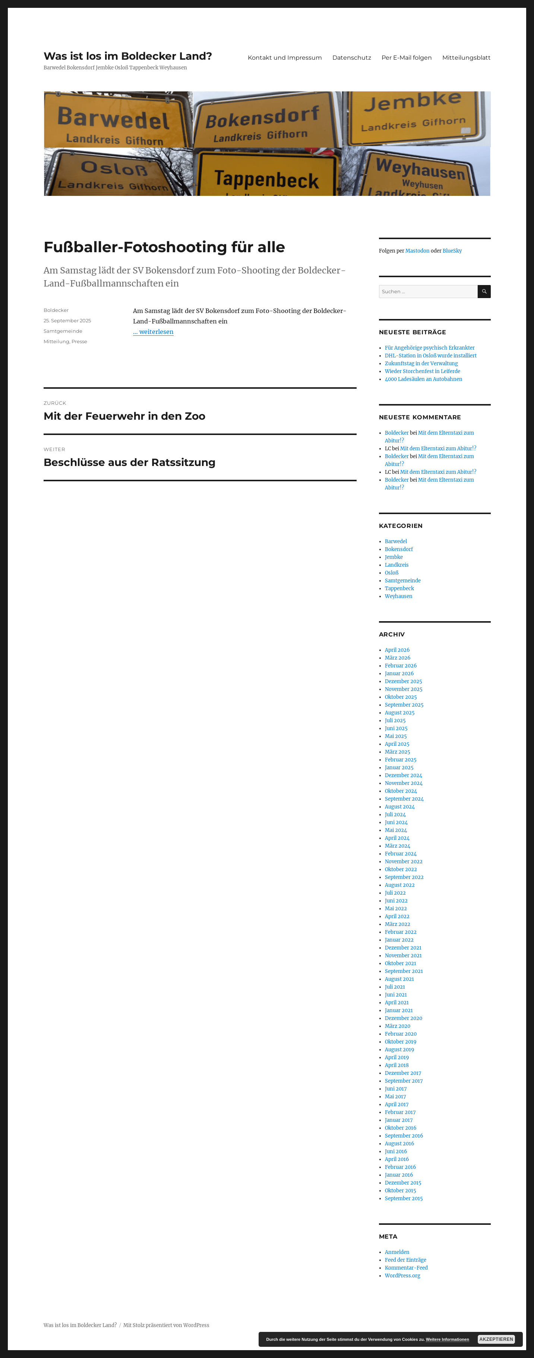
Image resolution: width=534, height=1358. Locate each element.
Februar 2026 (401, 666)
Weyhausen (399, 596)
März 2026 (398, 658)
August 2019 (399, 1049)
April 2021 (397, 1002)
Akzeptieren (497, 1339)
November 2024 (404, 783)
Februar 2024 (401, 854)
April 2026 (397, 650)
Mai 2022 (396, 908)
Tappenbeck (399, 588)
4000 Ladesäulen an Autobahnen (423, 379)
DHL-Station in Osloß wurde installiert (431, 356)
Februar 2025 (401, 760)
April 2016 (397, 1159)
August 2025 (400, 713)
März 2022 (397, 924)
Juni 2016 (396, 1151)
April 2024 (397, 838)
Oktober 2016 (401, 1128)
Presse (79, 341)
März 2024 (397, 846)
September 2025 (404, 705)
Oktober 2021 (400, 963)
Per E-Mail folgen (407, 57)
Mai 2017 (395, 1096)
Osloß (391, 573)
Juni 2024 (396, 822)
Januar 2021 (399, 1010)
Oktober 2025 (401, 697)
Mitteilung (56, 341)
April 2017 (397, 1104)
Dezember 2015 (403, 1183)
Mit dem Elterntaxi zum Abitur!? (438, 448)
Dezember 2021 (403, 948)
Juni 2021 (396, 995)
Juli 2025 (395, 720)
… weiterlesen (153, 331)
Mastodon (417, 251)
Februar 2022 (401, 932)
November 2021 (403, 955)
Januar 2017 (399, 1120)
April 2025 (397, 744)
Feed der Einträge (405, 1260)
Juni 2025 (396, 728)
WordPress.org (402, 1276)
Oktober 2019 (401, 1042)
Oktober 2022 (401, 869)
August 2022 (400, 885)
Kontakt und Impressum (285, 57)
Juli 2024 (395, 814)
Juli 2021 (395, 987)
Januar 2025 (399, 767)
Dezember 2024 (403, 775)
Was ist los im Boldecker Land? (128, 56)
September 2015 (404, 1198)
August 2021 (399, 979)
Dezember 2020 (403, 1018)
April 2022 (397, 916)
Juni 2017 (396, 1089)
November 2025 (404, 689)
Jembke (394, 557)
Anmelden (397, 1252)
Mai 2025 (396, 736)
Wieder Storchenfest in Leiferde (422, 371)
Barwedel (396, 541)
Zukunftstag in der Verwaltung (421, 363)
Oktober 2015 (400, 1191)
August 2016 (399, 1143)
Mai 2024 (396, 830)
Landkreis (397, 565)
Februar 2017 (400, 1112)
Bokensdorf (399, 549)
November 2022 (404, 861)
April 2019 (397, 1057)
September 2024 (404, 799)
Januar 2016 (399, 1175)
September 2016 (404, 1136)
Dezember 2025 (403, 681)
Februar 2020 (401, 1034)
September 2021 (404, 971)
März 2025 (397, 752)
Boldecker (56, 310)
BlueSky (452, 251)
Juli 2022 (395, 893)
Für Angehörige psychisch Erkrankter (430, 348)
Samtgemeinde (63, 331)
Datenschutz (351, 57)
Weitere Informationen (447, 1339)
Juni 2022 (396, 901)
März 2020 (397, 1026)
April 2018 (397, 1065)
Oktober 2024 (401, 791)
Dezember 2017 (403, 1073)
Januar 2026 (399, 673)
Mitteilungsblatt (466, 57)
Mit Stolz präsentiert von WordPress (166, 1325)
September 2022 (404, 877)
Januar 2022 (399, 940)
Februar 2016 (400, 1167)
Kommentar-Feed (406, 1268)
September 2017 (404, 1081)
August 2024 (400, 807)
